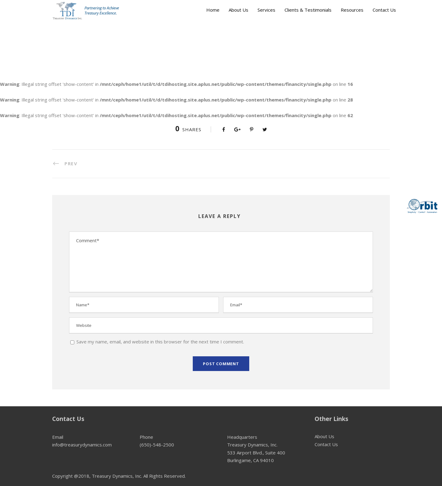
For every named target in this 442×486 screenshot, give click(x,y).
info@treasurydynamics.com (82, 445)
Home (212, 10)
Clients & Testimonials (308, 10)
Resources (352, 10)
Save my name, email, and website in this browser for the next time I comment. (160, 342)
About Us (238, 10)
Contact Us (384, 10)
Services (266, 10)
